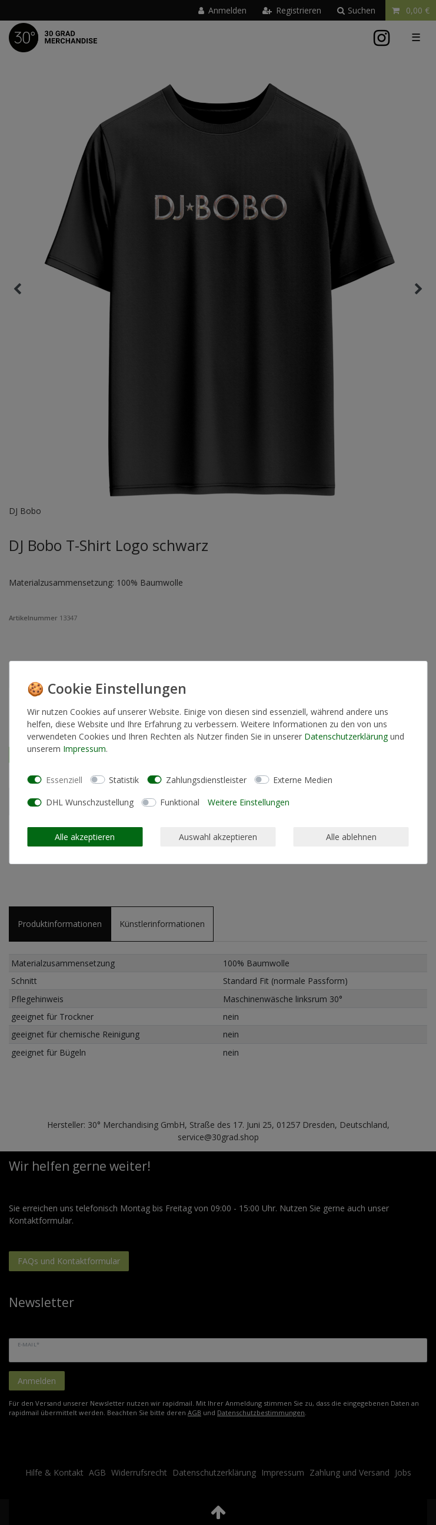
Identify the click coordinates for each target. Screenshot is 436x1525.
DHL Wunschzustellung (90, 802)
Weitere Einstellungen (248, 802)
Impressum (84, 748)
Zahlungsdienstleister (206, 779)
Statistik (124, 779)
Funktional (179, 802)
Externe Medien (302, 779)
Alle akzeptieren (85, 836)
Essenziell (64, 779)
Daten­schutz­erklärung (346, 736)
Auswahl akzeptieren (218, 836)
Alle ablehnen (351, 836)
